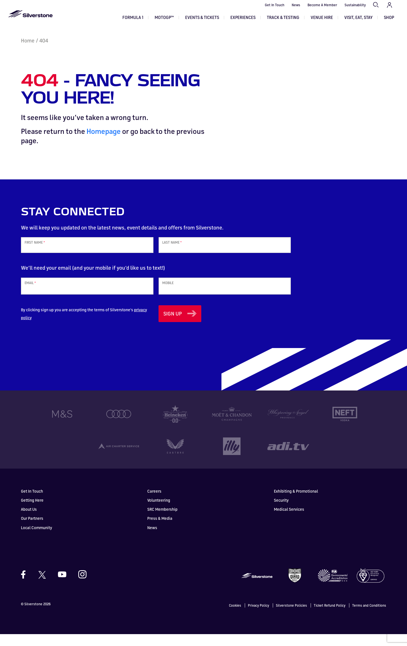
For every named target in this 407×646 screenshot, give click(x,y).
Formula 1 (132, 17)
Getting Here (32, 512)
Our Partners (32, 530)
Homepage (103, 143)
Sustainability (355, 5)
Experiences (243, 17)
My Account (389, 5)
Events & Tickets (202, 17)
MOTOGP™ (164, 17)
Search (376, 5)
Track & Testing (283, 17)
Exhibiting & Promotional (296, 503)
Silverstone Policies (291, 617)
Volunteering (158, 512)
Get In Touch (274, 5)
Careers (154, 503)
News (296, 5)
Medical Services (289, 521)
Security (281, 512)
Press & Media (159, 530)
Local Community (36, 539)
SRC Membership (162, 521)
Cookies (235, 617)
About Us (29, 521)
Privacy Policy (258, 617)
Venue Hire (322, 17)
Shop (389, 17)
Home (27, 52)
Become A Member (322, 5)
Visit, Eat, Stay (358, 17)
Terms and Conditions (369, 617)
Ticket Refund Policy (329, 617)
